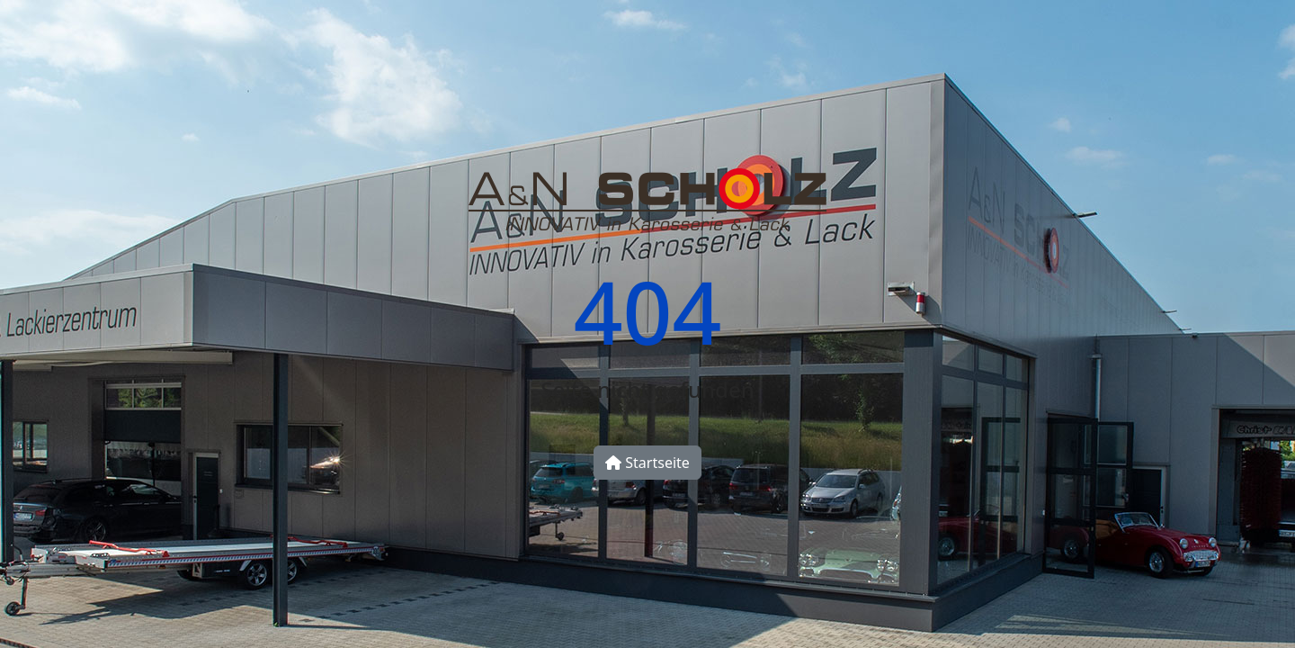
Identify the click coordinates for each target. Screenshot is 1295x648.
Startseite (647, 462)
